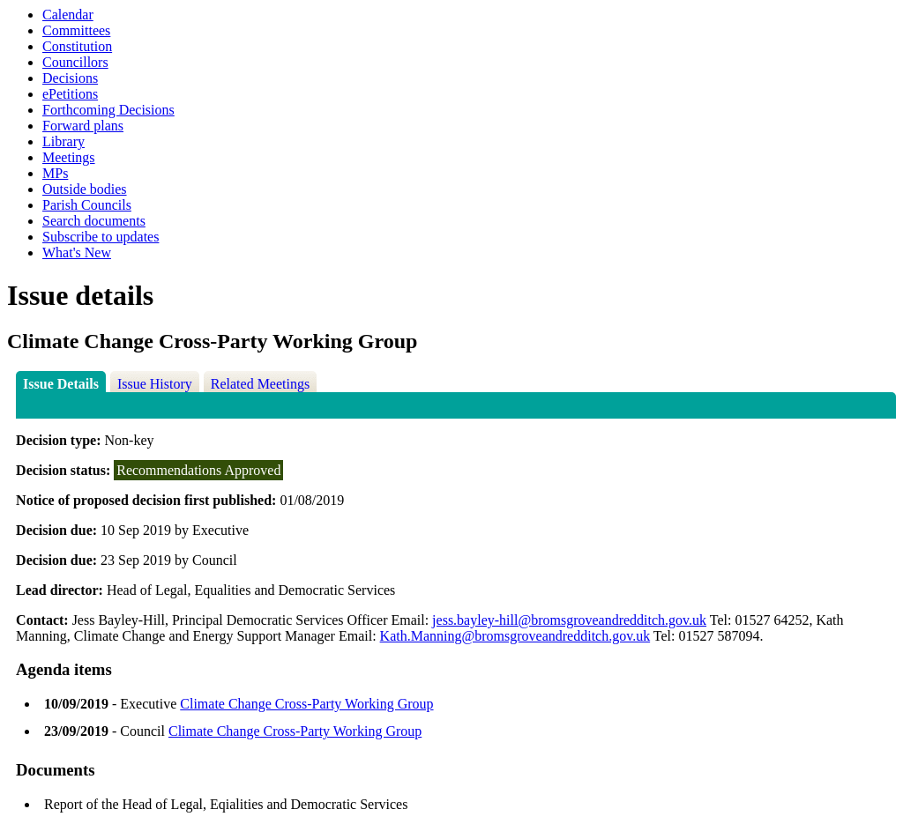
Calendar (67, 14)
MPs (55, 173)
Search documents (94, 220)
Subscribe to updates (100, 236)
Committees (76, 30)
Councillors (75, 62)
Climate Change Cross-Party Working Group (306, 703)
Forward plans (82, 125)
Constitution (77, 46)
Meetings (68, 157)
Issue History (154, 383)
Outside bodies (84, 189)
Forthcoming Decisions (108, 109)
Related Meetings (260, 383)
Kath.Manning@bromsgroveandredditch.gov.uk (515, 635)
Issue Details (61, 383)
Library (63, 141)
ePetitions (70, 93)
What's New (76, 252)
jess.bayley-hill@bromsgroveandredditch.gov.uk (569, 619)
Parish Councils (86, 204)
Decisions (70, 78)
